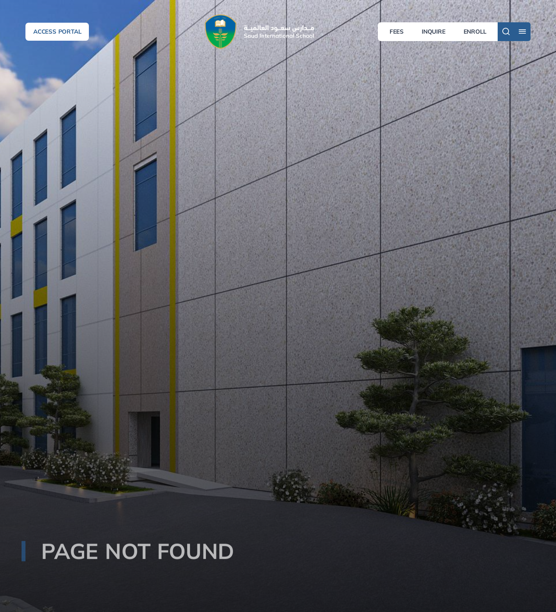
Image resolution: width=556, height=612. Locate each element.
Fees (397, 31)
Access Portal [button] (57, 31)
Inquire (434, 31)
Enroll (475, 31)
